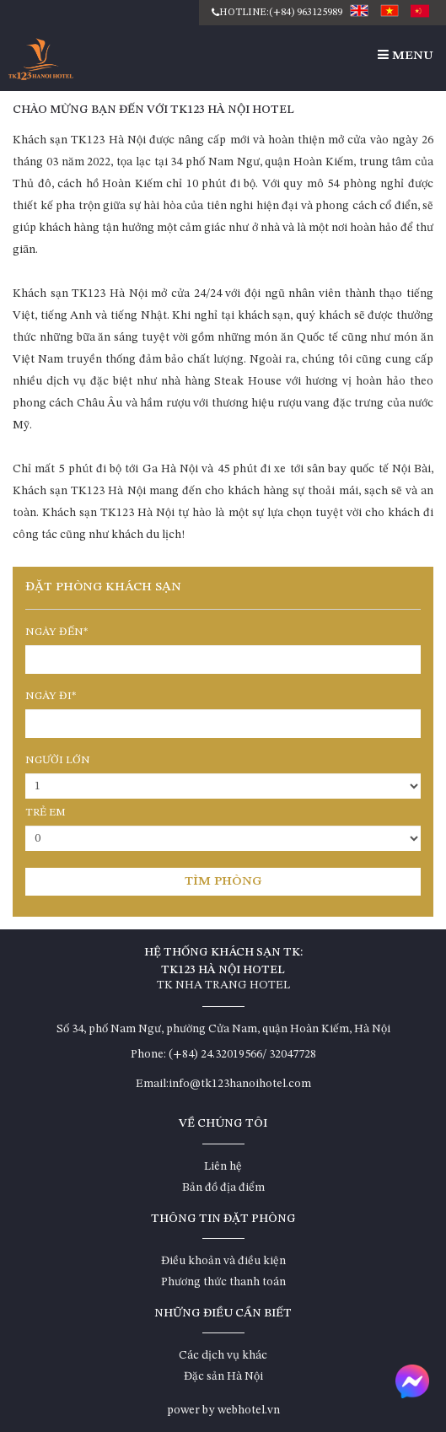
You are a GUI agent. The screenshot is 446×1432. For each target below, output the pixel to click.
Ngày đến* (56, 632)
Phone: (148, 1054)
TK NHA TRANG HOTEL (223, 985)
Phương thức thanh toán (223, 1282)
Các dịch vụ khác (223, 1355)
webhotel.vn (249, 1410)
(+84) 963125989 (305, 13)
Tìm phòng (223, 881)
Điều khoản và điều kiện (223, 1261)
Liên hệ (223, 1166)
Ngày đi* (50, 696)
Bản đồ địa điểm (223, 1187)
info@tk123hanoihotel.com (240, 1084)
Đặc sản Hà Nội (223, 1376)
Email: (152, 1084)
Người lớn (57, 760)
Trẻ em (45, 812)
